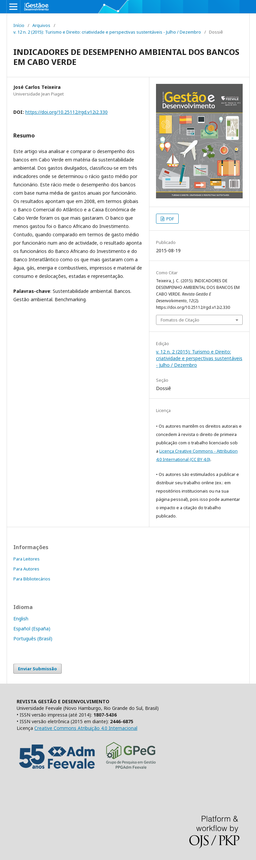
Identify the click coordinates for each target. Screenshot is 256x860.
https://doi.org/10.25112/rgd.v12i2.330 (66, 112)
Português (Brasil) (32, 638)
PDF (169, 219)
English (20, 618)
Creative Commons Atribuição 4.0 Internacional (85, 728)
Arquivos (41, 25)
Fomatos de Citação (180, 320)
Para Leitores (26, 559)
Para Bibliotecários (31, 579)
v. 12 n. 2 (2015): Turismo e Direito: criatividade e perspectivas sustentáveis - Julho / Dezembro (107, 32)
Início (18, 25)
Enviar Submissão (37, 669)
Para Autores (26, 569)
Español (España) (31, 628)
